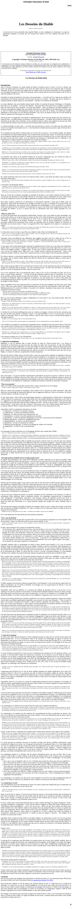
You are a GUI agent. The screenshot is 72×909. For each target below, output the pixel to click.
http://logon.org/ (31, 72)
